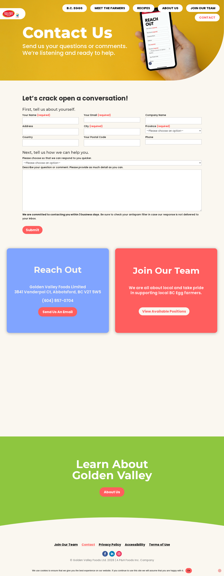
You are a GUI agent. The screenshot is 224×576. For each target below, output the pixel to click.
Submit (32, 230)
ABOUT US (170, 8)
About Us (112, 492)
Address (27, 126)
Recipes (143, 8)
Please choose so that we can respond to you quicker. (57, 158)
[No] (219, 570)
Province (157, 126)
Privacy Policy (110, 545)
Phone (149, 137)
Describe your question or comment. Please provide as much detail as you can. (72, 167)
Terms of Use (159, 545)
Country (27, 137)
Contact (207, 17)
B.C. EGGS (74, 8)
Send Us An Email (58, 311)
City (93, 126)
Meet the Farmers (110, 8)
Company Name (155, 115)
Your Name (36, 115)
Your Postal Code (95, 137)
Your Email (97, 115)
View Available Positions (164, 311)
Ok (188, 570)
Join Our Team (202, 8)
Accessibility (135, 545)
